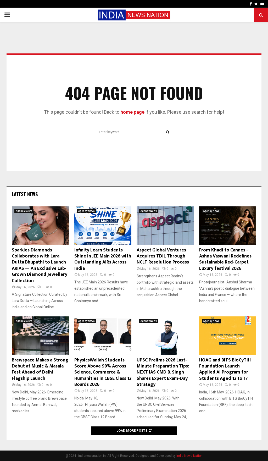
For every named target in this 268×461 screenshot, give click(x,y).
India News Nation (189, 456)
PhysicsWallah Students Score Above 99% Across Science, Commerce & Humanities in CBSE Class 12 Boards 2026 (102, 372)
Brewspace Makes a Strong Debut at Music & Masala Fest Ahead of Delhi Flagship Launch (40, 369)
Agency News (24, 211)
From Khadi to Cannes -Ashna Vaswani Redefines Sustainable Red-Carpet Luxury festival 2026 (225, 259)
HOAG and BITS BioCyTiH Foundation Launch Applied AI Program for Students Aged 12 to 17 (225, 369)
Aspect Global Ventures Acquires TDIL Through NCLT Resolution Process (163, 256)
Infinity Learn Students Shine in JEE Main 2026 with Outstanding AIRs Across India (102, 259)
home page (132, 112)
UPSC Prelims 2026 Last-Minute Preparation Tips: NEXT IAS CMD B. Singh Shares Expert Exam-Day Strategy (163, 372)
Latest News (25, 194)
